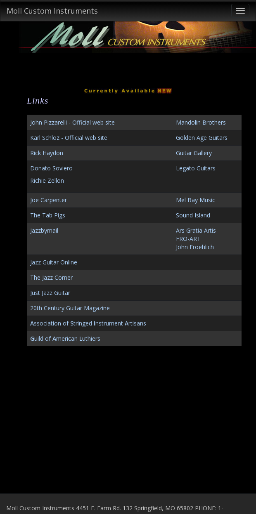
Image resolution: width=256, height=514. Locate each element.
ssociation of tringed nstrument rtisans (88, 323)
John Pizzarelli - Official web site (72, 122)
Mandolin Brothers (201, 122)
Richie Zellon (47, 180)
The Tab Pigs (47, 215)
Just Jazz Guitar (50, 293)
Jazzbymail (44, 230)
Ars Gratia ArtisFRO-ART (196, 234)
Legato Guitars (196, 168)
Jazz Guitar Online (53, 262)
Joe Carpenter (48, 200)
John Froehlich (195, 247)
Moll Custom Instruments (52, 11)
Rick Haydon (46, 153)
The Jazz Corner (51, 277)
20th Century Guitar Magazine (70, 308)
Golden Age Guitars (202, 137)
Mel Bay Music (195, 200)
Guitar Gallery (194, 153)
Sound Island (193, 215)
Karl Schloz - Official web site (68, 137)
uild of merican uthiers (65, 338)
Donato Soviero (51, 168)
